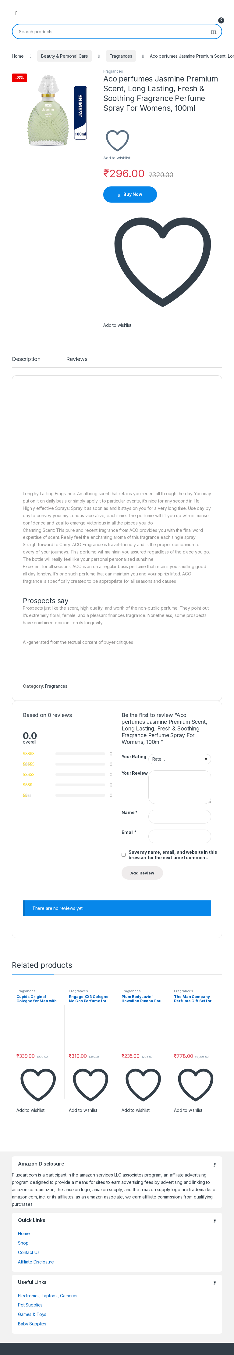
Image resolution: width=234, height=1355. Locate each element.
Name (129, 812)
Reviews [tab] (76, 359)
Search (214, 31)
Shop (23, 1242)
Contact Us (29, 1252)
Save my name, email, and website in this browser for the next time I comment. (173, 854)
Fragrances (121, 56)
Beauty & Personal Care (64, 56)
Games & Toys (32, 1314)
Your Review (134, 773)
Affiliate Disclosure (36, 1261)
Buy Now (132, 194)
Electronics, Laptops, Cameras (47, 1295)
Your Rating (134, 756)
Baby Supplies (32, 1323)
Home (17, 56)
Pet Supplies (30, 1304)
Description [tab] (26, 359)
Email (129, 832)
